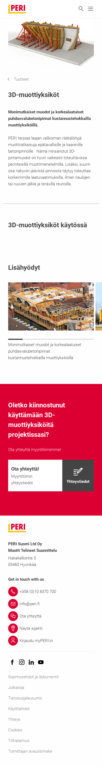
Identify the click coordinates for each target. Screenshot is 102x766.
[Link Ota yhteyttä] (51, 616)
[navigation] (22, 79)
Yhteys (14, 719)
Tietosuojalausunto (25, 698)
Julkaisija (16, 687)
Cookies (15, 730)
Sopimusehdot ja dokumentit (33, 676)
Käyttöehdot (19, 708)
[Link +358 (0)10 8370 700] (51, 592)
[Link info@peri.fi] (51, 604)
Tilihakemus (18, 740)
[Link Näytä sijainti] (51, 628)
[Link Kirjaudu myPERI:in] (51, 641)
